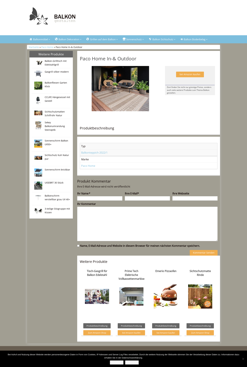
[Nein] (243, 358)
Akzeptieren (116, 362)
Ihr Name (83, 193)
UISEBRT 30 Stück (54, 182)
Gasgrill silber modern (57, 71)
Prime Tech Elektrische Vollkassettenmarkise (131, 275)
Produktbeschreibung (97, 325)
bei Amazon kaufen (190, 74)
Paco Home (47, 47)
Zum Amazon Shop (97, 332)
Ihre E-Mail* (132, 193)
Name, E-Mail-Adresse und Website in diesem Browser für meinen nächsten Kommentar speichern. (140, 246)
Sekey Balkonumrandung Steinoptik (55, 126)
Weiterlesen (131, 362)
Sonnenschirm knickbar (57, 169)
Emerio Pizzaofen (165, 271)
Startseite (34, 47)
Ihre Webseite (180, 193)
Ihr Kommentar (86, 204)
